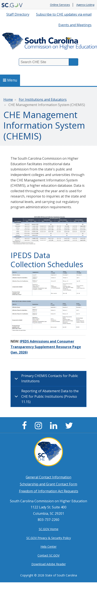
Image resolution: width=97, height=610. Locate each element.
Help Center (48, 547)
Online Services (60, 5)
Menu (10, 80)
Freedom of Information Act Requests (48, 491)
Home (8, 99)
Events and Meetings (75, 25)
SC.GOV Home (48, 529)
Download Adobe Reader (48, 564)
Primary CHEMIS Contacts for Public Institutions (45, 379)
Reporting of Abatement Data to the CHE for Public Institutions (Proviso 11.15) (46, 396)
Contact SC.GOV (48, 555)
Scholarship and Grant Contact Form (48, 484)
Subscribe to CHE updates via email (64, 14)
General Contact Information (48, 477)
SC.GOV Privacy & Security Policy (48, 538)
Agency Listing (85, 5)
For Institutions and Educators (43, 99)
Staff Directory (17, 14)
